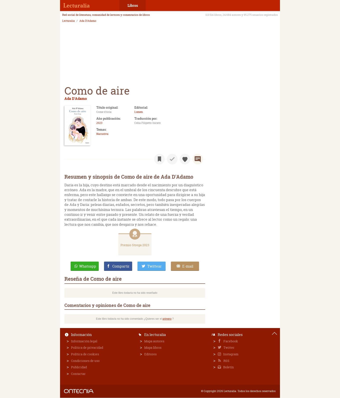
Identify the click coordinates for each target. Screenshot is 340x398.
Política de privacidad (87, 347)
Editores (150, 354)
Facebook (230, 341)
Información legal (84, 341)
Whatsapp (87, 266)
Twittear (154, 266)
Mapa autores (154, 341)
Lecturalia (68, 21)
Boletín (228, 367)
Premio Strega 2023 (135, 245)
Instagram (230, 354)
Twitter (228, 347)
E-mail (187, 266)
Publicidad (79, 367)
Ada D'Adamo (87, 21)
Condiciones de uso (85, 361)
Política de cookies (85, 354)
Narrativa (102, 134)
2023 (99, 123)
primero (167, 318)
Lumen (138, 112)
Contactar (78, 374)
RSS (226, 361)
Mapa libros (152, 347)
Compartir (121, 266)
